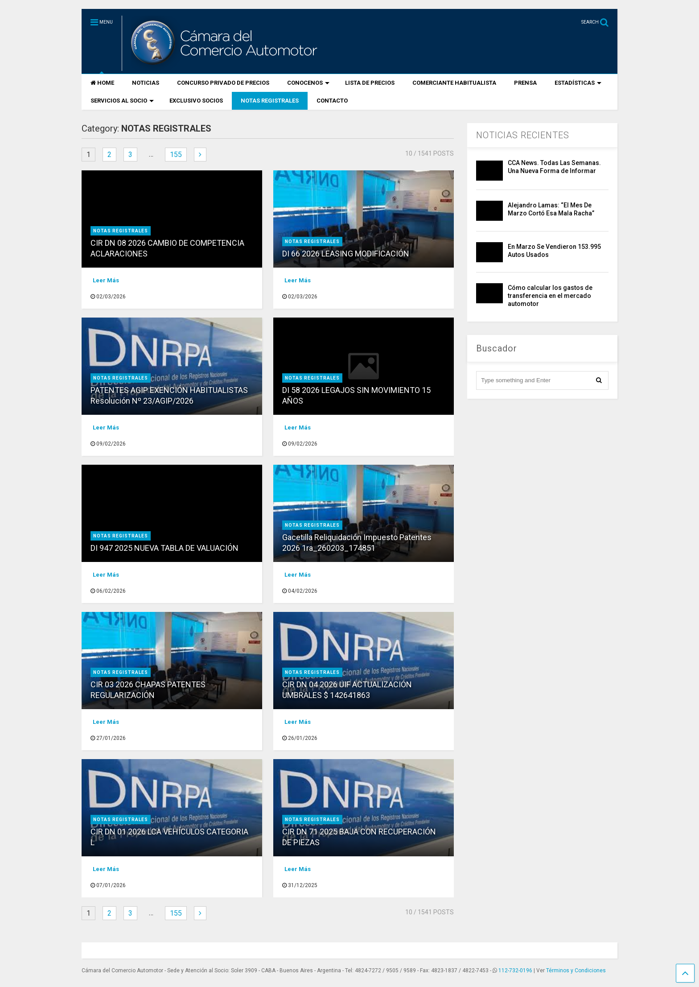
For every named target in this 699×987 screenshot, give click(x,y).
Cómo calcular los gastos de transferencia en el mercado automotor (550, 295)
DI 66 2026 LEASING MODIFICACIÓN (345, 253)
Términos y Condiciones (576, 970)
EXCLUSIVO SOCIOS (196, 100)
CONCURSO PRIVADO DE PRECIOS (223, 82)
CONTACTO (332, 100)
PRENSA (525, 82)
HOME (102, 82)
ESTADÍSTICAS (578, 82)
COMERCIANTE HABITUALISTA (454, 82)
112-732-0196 (515, 970)
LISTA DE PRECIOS (370, 82)
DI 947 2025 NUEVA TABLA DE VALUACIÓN (164, 548)
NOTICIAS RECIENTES (522, 135)
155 (176, 154)
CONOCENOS (308, 82)
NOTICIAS (145, 82)
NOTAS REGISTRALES (270, 100)
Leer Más (106, 280)
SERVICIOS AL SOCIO (122, 100)
